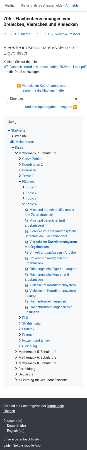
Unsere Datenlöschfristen (22, 439)
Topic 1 (31, 187)
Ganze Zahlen (32, 159)
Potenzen (29, 170)
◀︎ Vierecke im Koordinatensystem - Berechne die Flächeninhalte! (44, 88)
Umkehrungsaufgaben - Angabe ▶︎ (51, 107)
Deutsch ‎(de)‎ (12, 421)
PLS (25, 318)
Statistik (28, 329)
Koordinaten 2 (32, 164)
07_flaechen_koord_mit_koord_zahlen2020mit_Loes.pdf (45, 67)
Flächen (41, 34)
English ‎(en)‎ (15, 431)
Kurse (15, 34)
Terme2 (28, 176)
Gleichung (29, 346)
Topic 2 (31, 193)
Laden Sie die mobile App (22, 445)
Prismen (28, 335)
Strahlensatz (31, 323)
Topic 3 (31, 198)
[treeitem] (43, 255)
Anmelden (72, 5)
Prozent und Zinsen (36, 340)
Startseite (6, 34)
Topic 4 (49, 34)
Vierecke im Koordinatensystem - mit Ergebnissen (69, 34)
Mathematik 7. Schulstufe (28, 34)
